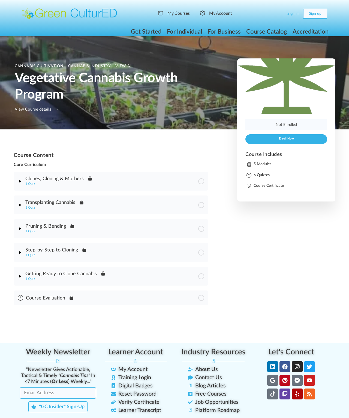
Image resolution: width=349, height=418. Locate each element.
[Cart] (278, 13)
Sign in (293, 14)
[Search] (268, 13)
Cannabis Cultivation (40, 66)
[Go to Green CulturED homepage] (69, 13)
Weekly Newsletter (58, 352)
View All (124, 66)
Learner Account (135, 352)
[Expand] (20, 181)
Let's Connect (291, 352)
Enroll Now (286, 138)
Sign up (315, 14)
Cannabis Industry (90, 66)
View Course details (38, 109)
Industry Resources (213, 352)
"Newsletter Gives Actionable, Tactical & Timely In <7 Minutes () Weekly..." (58, 375)
